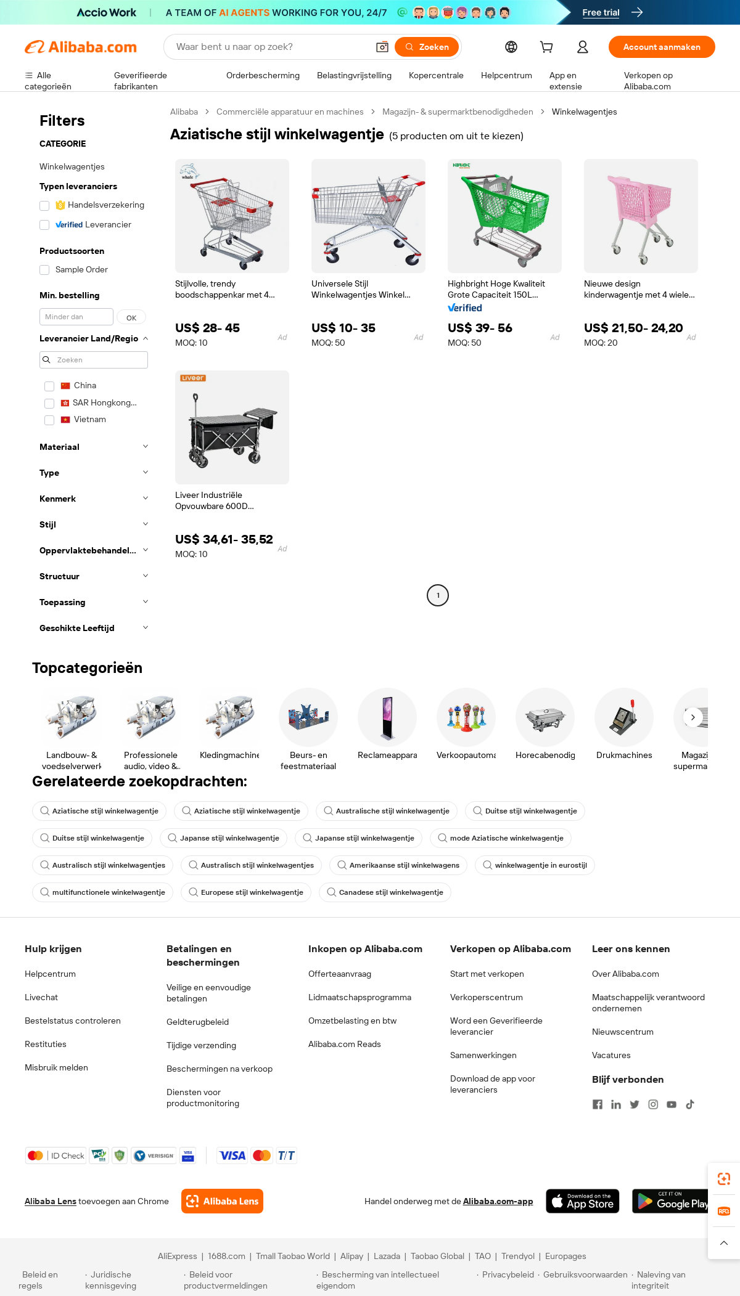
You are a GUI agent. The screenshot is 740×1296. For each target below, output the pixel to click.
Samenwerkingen (483, 1055)
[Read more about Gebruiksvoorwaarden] (583, 1280)
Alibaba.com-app (498, 1201)
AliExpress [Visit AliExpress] (177, 1256)
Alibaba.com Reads (344, 1044)
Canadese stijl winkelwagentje (385, 892)
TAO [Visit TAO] (483, 1256)
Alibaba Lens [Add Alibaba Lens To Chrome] (50, 1201)
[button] (382, 46)
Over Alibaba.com (625, 974)
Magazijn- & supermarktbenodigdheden (457, 111)
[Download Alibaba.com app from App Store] (583, 1201)
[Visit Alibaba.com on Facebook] (597, 1104)
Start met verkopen (487, 974)
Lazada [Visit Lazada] (387, 1256)
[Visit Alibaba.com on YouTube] (671, 1104)
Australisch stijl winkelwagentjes (102, 865)
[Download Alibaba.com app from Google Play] (673, 1201)
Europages (565, 1256)
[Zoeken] (427, 47)
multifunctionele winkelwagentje (102, 892)
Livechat (41, 997)
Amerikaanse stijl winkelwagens (398, 865)
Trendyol (518, 1256)
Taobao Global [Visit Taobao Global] (437, 1256)
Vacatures (611, 1055)
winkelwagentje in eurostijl (535, 865)
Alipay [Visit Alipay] (351, 1256)
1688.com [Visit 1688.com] (226, 1256)
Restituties (46, 1044)
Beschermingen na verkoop (219, 1069)
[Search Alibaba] (270, 47)
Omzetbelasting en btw (352, 1020)
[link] (724, 1179)
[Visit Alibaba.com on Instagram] (653, 1104)
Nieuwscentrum (623, 1032)
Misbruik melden (56, 1067)
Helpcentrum (50, 974)
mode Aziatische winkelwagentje (501, 838)
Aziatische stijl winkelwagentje (99, 811)
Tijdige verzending (201, 1045)
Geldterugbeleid (197, 1022)
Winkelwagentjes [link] (584, 111)
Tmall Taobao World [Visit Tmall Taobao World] (293, 1256)
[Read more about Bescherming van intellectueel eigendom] (394, 1280)
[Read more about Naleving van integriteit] (676, 1280)
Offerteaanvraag (339, 974)
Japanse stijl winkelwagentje (223, 838)
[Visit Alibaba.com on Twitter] (634, 1104)
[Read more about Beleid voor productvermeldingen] (248, 1280)
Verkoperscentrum (486, 997)
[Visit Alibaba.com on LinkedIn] (616, 1104)
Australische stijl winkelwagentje (387, 811)
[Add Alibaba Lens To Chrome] (222, 1201)
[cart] (549, 49)
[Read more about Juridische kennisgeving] (132, 1280)
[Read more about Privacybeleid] (505, 1280)
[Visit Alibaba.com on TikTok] (690, 1104)
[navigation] (93, 373)
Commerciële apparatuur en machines (290, 111)
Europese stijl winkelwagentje (246, 892)
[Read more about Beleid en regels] (49, 1280)
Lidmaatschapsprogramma (359, 997)
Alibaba (184, 111)
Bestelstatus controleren (73, 1020)
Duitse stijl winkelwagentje (525, 811)
